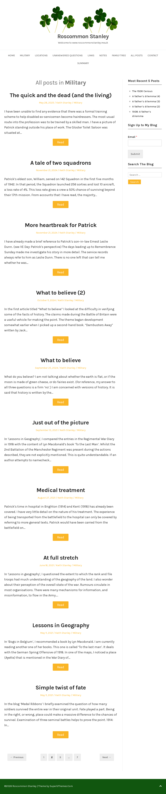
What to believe (61, 360)
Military (25, 55)
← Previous (17, 756)
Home (11, 55)
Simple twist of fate (60, 687)
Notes (103, 55)
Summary (83, 63)
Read (60, 142)
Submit (135, 154)
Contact (153, 55)
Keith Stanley (63, 102)
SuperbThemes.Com (61, 785)
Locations (41, 55)
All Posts (137, 55)
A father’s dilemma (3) (146, 101)
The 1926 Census (142, 91)
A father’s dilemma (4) (146, 96)
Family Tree (119, 55)
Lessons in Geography (60, 624)
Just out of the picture (61, 422)
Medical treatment (60, 489)
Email (132, 137)
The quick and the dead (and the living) (60, 95)
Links (91, 55)
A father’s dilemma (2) (146, 106)
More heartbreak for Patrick (60, 224)
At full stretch (60, 557)
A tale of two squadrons (61, 162)
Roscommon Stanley (83, 36)
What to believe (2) (60, 292)
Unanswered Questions (68, 55)
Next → (106, 756)
